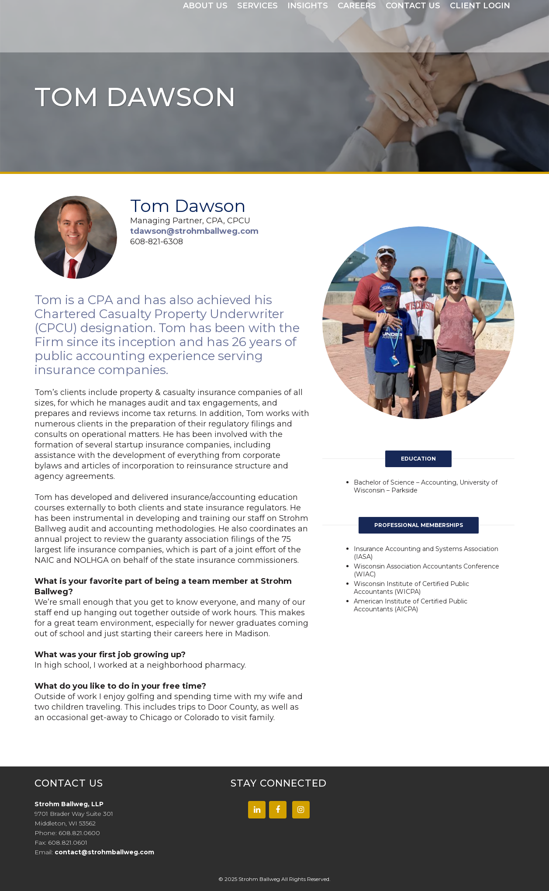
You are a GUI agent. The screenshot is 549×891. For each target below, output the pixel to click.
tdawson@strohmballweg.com (194, 231)
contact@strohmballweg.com (104, 852)
